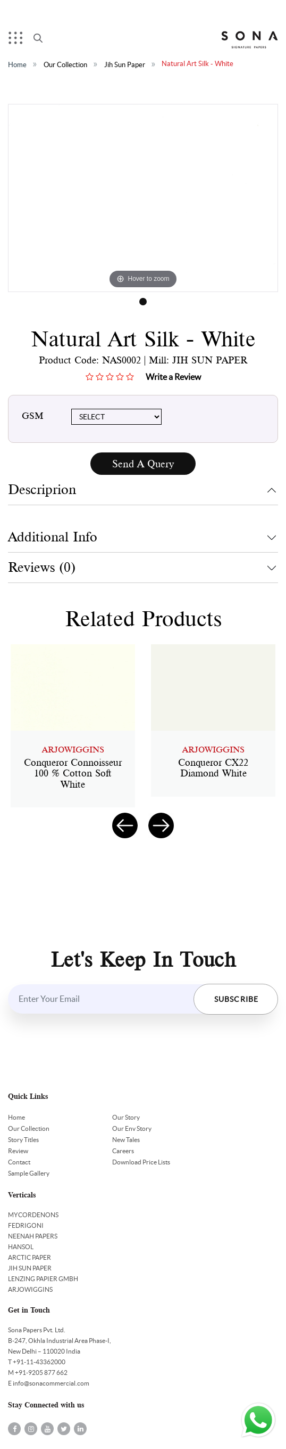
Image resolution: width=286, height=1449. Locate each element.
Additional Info (52, 537)
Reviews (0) (41, 567)
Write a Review (173, 377)
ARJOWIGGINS (30, 1289)
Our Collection (65, 65)
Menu (18, 40)
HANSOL (20, 1246)
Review (18, 1150)
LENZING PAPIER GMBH (43, 1278)
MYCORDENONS (33, 1214)
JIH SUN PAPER (30, 1268)
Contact (19, 1162)
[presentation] (125, 825)
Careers (123, 1150)
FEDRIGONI (26, 1225)
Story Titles (23, 1139)
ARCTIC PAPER (29, 1257)
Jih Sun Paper (124, 65)
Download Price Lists (141, 1162)
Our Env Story (132, 1128)
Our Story (126, 1117)
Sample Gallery (28, 1173)
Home (17, 65)
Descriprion (42, 489)
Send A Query (143, 463)
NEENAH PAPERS (32, 1236)
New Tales (126, 1139)
